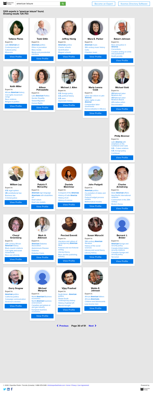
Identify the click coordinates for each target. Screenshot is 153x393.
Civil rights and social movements (28, 254)
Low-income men (21, 355)
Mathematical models (87, 206)
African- (22, 350)
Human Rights (84, 103)
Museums (18, 52)
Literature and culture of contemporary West (90, 248)
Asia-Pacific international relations (123, 199)
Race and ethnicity (22, 256)
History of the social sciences (121, 249)
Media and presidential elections (60, 52)
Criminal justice (116, 153)
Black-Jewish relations (24, 251)
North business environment (88, 302)
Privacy (74, 385)
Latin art (22, 45)
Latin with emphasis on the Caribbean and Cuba (91, 147)
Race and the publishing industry (91, 256)
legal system (117, 146)
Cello (112, 50)
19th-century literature (123, 247)
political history (118, 98)
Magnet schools (85, 52)
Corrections (19, 98)
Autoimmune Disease (55, 249)
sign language (24, 196)
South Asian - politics (122, 297)
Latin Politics (87, 95)
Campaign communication (57, 302)
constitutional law (118, 148)
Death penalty (20, 105)
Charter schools (85, 47)
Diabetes (50, 252)
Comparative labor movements (27, 151)
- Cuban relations (87, 150)
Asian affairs (119, 196)
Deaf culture (19, 201)
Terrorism (18, 310)
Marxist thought (116, 306)
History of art (52, 201)
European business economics (91, 310)
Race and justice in (25, 95)
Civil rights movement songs (58, 97)
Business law (115, 151)
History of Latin (56, 199)
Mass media (51, 50)
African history (56, 94)
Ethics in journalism (54, 47)
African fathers (24, 348)
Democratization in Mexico (25, 153)
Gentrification (84, 50)
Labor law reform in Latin (28, 146)
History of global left (118, 304)
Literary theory (84, 254)
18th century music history (120, 47)
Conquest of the (57, 196)
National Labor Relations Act (59, 146)
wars (114, 100)
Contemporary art (22, 47)
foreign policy (117, 95)
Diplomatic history (117, 103)
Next (92, 375)
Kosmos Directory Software (134, 4)
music (116, 45)
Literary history (116, 254)
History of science (54, 204)
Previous (62, 375)
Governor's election (54, 305)
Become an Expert (104, 4)
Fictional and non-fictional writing (91, 251)
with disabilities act (27, 199)
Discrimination (52, 155)
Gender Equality (85, 98)
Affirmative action (53, 153)
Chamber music (116, 52)
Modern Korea (116, 204)
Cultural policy (20, 50)
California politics (53, 300)
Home (68, 385)
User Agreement (83, 385)
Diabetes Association (59, 247)
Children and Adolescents (25, 353)
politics (53, 45)
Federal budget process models (91, 203)
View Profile (28, 62)
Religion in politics (54, 102)
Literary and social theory (120, 252)
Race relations (52, 99)
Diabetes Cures (53, 254)
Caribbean (83, 155)
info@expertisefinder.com (56, 385)
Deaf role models (22, 204)
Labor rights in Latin (26, 148)
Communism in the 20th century (122, 201)
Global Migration (85, 100)
